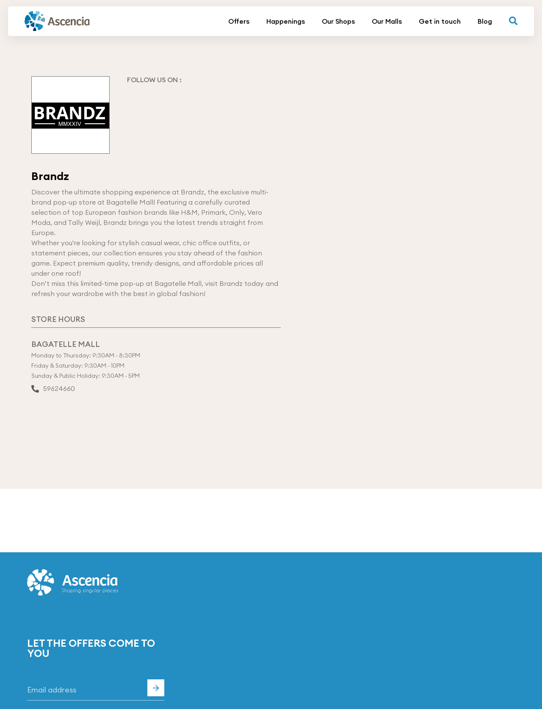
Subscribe (155, 687)
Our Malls (387, 21)
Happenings (285, 21)
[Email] (95, 690)
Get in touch (440, 21)
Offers (238, 21)
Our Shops (338, 21)
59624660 (53, 389)
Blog (485, 21)
